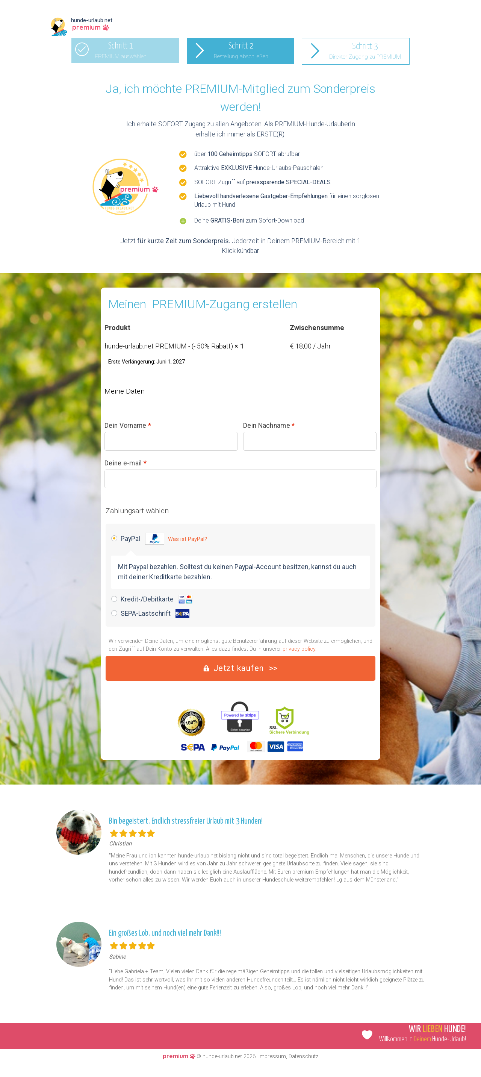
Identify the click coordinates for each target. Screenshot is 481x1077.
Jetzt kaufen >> (245, 668)
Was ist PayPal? (187, 539)
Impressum (272, 1056)
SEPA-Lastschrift (155, 613)
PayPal (164, 538)
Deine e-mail (125, 463)
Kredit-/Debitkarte (156, 599)
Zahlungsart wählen (137, 510)
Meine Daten (124, 391)
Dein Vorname (127, 426)
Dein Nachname (269, 426)
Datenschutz (303, 1056)
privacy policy (299, 649)
